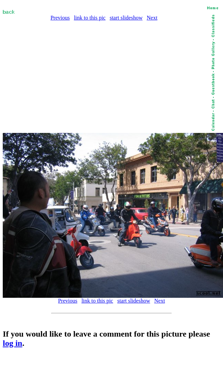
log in (12, 343)
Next (152, 18)
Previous (60, 18)
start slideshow (126, 18)
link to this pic (90, 18)
